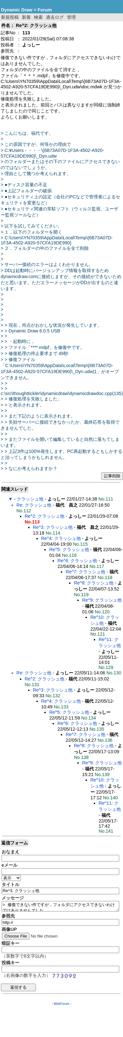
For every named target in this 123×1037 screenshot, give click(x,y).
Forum (45, 9)
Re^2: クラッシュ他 (44, 516)
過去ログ (55, 17)
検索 (38, 17)
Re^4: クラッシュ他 (61, 538)
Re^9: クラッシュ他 (102, 600)
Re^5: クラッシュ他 (69, 549)
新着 (26, 17)
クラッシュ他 (30, 498)
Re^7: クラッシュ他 (85, 571)
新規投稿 (10, 17)
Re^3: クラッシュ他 (53, 527)
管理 (71, 17)
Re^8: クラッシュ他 (93, 582)
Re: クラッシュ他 (33, 505)
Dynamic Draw (16, 9)
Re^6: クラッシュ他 (77, 560)
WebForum (61, 1004)
